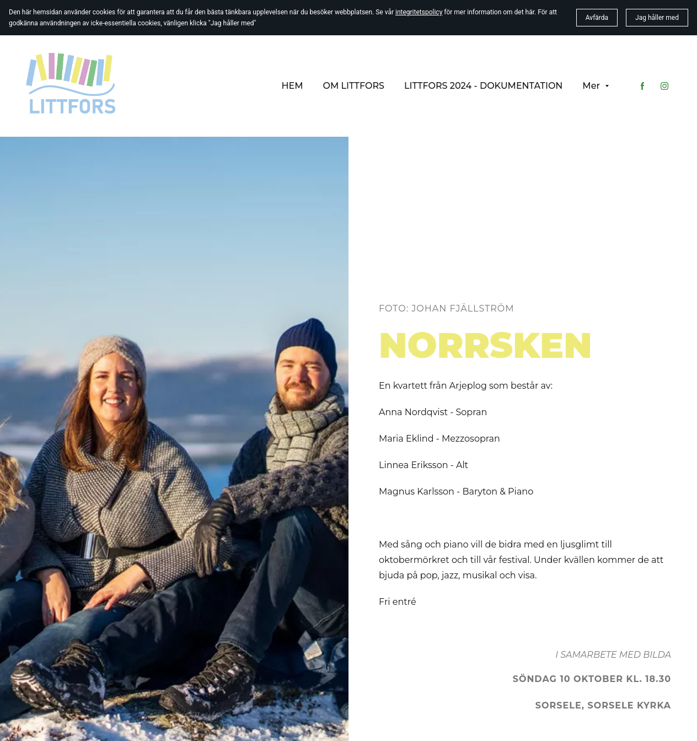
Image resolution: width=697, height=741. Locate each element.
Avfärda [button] (597, 18)
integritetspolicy (418, 12)
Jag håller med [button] (657, 18)
